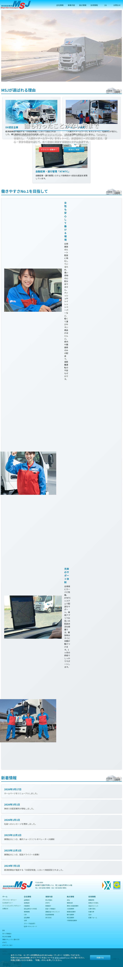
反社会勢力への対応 (30, 909)
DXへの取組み (6, 933)
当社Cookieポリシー (63, 957)
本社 (68, 900)
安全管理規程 (49, 915)
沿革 (25, 920)
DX (106, 5)
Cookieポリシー (7, 903)
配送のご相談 (74, 149)
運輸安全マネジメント (52, 912)
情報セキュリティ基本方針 (11, 939)
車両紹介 (48, 906)
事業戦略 (27, 912)
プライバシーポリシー (9, 900)
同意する (100, 957)
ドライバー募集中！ (49, 149)
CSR (25, 915)
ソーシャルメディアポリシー (11, 906)
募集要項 (91, 900)
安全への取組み (50, 909)
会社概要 (27, 918)
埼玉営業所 (70, 918)
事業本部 (70, 903)
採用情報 (94, 5)
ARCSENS (48, 918)
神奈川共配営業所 (72, 906)
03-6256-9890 (44, 888)
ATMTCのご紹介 (7, 945)
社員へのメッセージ (30, 926)
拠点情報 (82, 5)
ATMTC (47, 903)
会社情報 (60, 5)
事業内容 (71, 5)
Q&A (89, 915)
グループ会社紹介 (29, 923)
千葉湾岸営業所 (72, 920)
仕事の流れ (92, 909)
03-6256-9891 (60, 888)
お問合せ (117, 5)
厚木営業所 (70, 915)
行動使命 (27, 906)
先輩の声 (91, 912)
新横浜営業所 (71, 912)
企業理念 (27, 900)
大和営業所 (70, 909)
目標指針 (27, 903)
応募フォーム (92, 918)
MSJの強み (48, 900)
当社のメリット (93, 906)
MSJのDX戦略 (6, 936)
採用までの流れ (93, 903)
